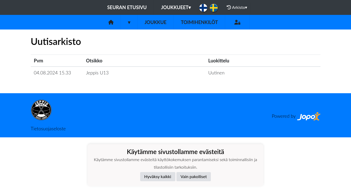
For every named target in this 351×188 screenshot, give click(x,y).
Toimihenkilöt (199, 22)
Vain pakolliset (194, 176)
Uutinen (216, 72)
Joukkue (155, 22)
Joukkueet (176, 7)
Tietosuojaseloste (48, 128)
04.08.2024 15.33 (52, 72)
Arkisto (237, 7)
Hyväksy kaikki (157, 176)
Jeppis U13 (97, 72)
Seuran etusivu (127, 7)
